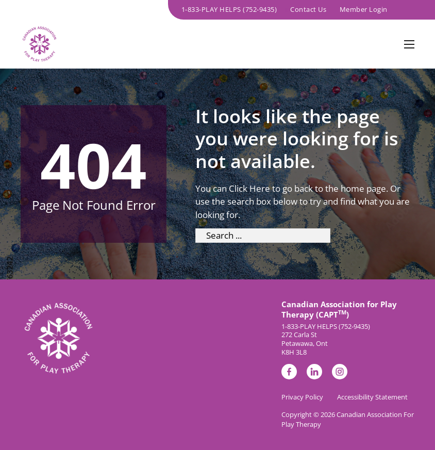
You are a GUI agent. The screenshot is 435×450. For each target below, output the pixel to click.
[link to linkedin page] (314, 373)
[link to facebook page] (289, 373)
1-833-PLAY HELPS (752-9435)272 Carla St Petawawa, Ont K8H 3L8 (325, 339)
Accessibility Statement (372, 397)
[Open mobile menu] (409, 44)
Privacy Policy (302, 397)
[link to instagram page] (339, 373)
